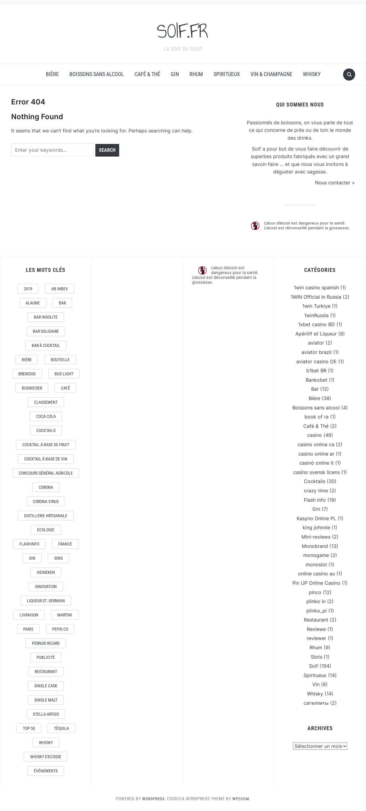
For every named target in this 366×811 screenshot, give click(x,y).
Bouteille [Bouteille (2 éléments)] (60, 359)
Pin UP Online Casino (316, 583)
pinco (315, 592)
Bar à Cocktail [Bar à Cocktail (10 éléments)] (46, 345)
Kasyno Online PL (316, 518)
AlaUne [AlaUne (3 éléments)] (33, 303)
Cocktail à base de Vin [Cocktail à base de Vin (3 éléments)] (45, 458)
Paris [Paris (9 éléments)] (28, 629)
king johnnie (316, 527)
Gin (175, 74)
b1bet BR (316, 370)
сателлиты (316, 703)
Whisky (311, 74)
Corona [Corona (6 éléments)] (46, 487)
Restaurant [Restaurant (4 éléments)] (46, 671)
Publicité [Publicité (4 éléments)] (46, 657)
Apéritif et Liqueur (316, 334)
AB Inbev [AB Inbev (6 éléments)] (59, 288)
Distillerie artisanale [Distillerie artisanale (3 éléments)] (45, 515)
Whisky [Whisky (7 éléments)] (46, 742)
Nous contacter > (335, 183)
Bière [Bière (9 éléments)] (27, 359)
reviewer (316, 638)
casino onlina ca (316, 444)
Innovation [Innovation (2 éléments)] (46, 586)
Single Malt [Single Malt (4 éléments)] (45, 700)
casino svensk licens (316, 472)
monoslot (316, 564)
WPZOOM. (242, 798)
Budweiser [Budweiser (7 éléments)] (32, 388)
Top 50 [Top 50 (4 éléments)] (29, 728)
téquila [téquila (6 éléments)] (61, 728)
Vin (316, 684)
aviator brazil (316, 352)
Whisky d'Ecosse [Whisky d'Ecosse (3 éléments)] (45, 756)
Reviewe (316, 629)
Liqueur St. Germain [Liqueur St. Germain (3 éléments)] (46, 600)
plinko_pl (316, 611)
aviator (316, 343)
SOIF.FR (183, 29)
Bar (315, 389)
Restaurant (316, 620)
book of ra (316, 417)
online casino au (316, 574)
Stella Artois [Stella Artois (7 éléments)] (46, 714)
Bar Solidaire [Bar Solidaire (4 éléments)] (46, 331)
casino (314, 435)
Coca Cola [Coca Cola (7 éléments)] (46, 416)
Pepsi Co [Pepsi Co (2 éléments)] (60, 629)
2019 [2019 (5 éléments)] (28, 288)
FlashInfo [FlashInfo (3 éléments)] (29, 544)
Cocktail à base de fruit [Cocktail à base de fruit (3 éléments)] (45, 444)
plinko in (316, 601)
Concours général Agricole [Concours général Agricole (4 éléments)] (46, 473)
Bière (52, 74)
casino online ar (316, 454)
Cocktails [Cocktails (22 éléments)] (46, 430)
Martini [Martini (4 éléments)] (64, 614)
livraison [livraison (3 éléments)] (29, 614)
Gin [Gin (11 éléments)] (32, 558)
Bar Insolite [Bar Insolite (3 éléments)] (46, 317)
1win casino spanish (316, 288)
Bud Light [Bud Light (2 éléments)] (64, 373)
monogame (316, 555)
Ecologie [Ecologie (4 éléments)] (45, 529)
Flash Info (315, 500)
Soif (313, 666)
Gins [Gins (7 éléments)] (58, 558)
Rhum (196, 74)
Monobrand (315, 546)
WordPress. (153, 798)
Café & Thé (147, 74)
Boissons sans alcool (96, 74)
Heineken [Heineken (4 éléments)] (46, 572)
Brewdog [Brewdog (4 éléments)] (27, 373)
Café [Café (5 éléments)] (65, 388)
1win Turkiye (316, 306)
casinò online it (316, 463)
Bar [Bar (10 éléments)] (62, 303)
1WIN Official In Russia (316, 297)
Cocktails (314, 481)
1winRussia (316, 315)
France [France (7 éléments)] (65, 544)
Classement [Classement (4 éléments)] (46, 402)
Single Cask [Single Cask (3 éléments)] (45, 685)
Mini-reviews (315, 537)
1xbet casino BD (316, 324)
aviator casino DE (316, 361)
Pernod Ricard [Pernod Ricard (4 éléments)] (46, 643)
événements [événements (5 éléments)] (46, 770)
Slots (316, 657)
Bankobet (316, 380)
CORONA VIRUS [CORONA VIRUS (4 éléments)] (46, 501)
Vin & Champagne (271, 74)
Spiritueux (227, 74)
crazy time (316, 491)
